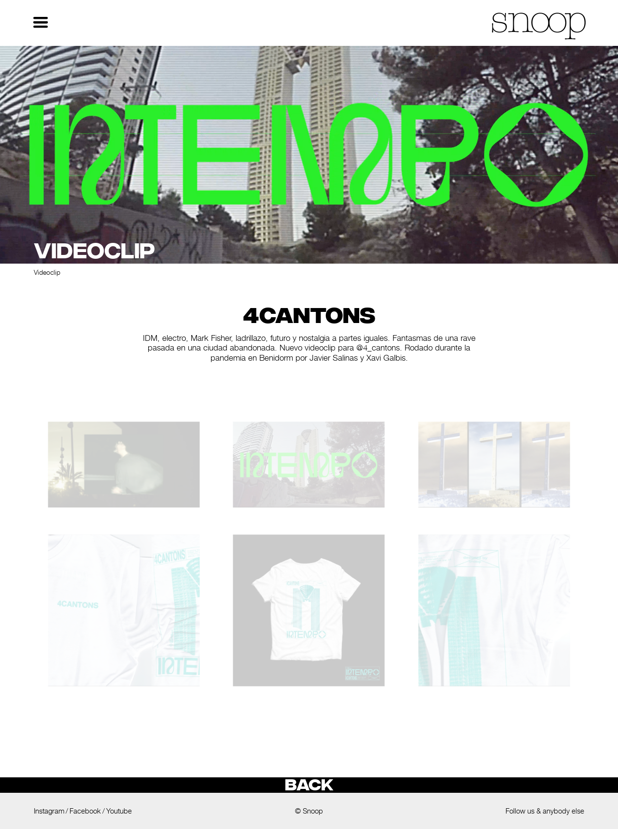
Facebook (85, 811)
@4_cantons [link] (378, 347)
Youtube (119, 811)
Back (309, 785)
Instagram (49, 811)
